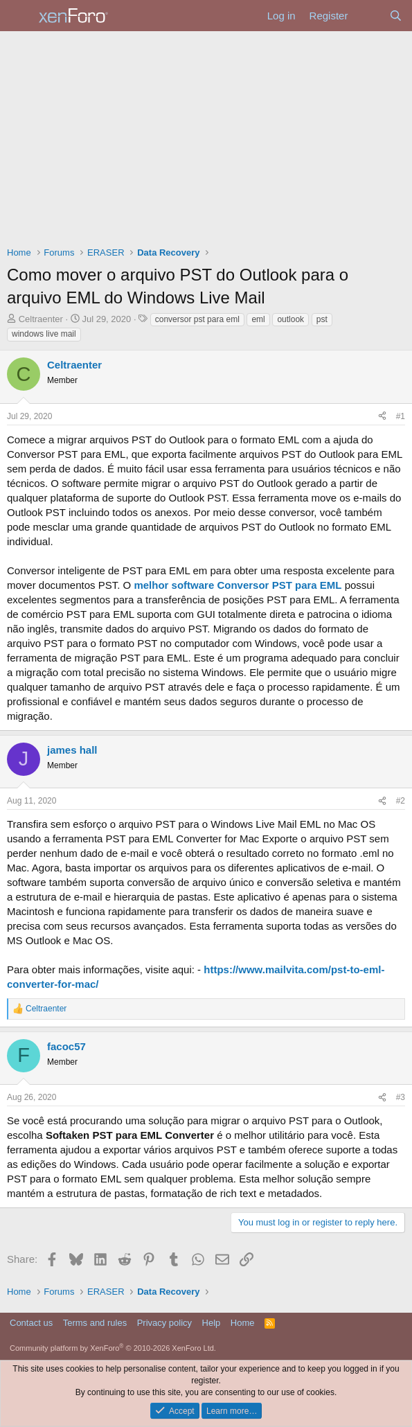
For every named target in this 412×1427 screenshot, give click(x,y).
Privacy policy (164, 1323)
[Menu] (19, 16)
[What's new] (368, 15)
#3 (400, 1097)
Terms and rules (95, 1323)
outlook (290, 319)
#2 (400, 801)
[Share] (382, 417)
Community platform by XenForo (113, 1348)
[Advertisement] (206, 135)
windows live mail (44, 334)
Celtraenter (41, 319)
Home (243, 1323)
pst (322, 319)
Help (211, 1323)
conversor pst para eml (197, 319)
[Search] (395, 15)
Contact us (31, 1323)
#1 (400, 416)
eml (258, 319)
